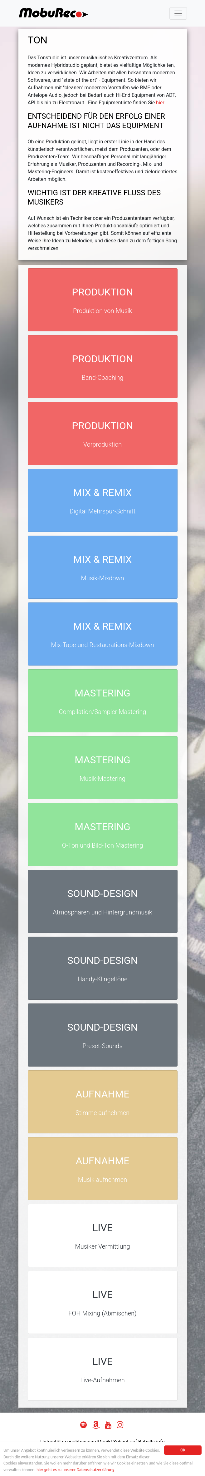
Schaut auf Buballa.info (139, 1442)
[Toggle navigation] (178, 13)
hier (160, 103)
